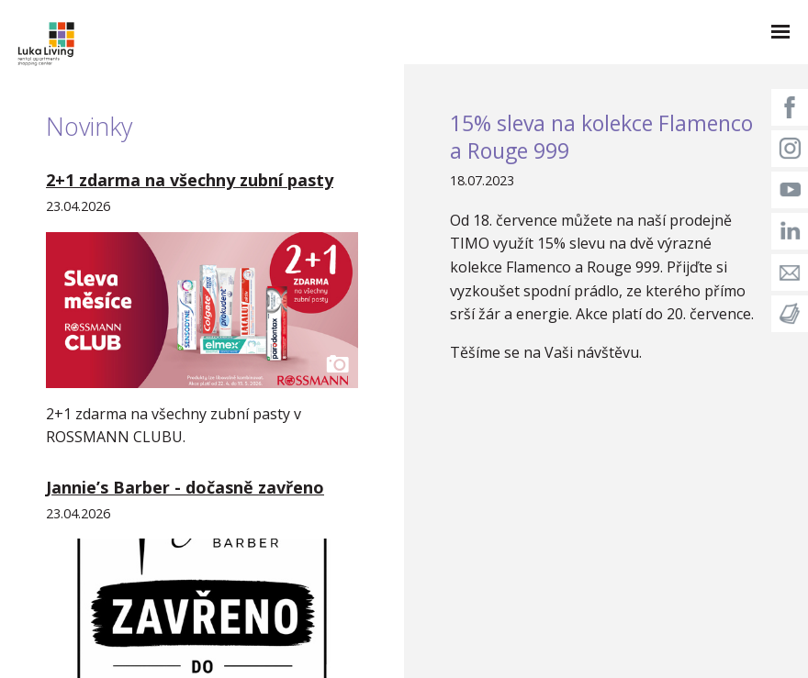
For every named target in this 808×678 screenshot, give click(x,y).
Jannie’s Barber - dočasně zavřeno (185, 487)
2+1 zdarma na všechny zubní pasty (189, 180)
